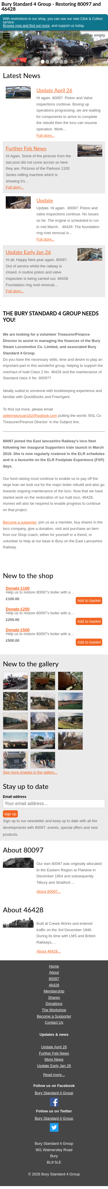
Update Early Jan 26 (28, 252)
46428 (54, 985)
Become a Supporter (54, 1016)
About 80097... (49, 891)
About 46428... (49, 951)
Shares (54, 997)
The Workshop (54, 1010)
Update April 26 (55, 90)
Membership (54, 991)
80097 (54, 979)
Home (54, 966)
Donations (54, 1003)
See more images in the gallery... (30, 772)
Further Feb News (26, 148)
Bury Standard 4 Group (54, 1093)
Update (45, 200)
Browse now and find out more (26, 26)
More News (54, 1059)
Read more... (54, 1074)
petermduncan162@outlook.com (30, 415)
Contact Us (54, 1022)
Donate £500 (17, 630)
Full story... (46, 135)
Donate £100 (17, 588)
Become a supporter (19, 522)
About (54, 972)
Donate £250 (17, 609)
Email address (14, 796)
